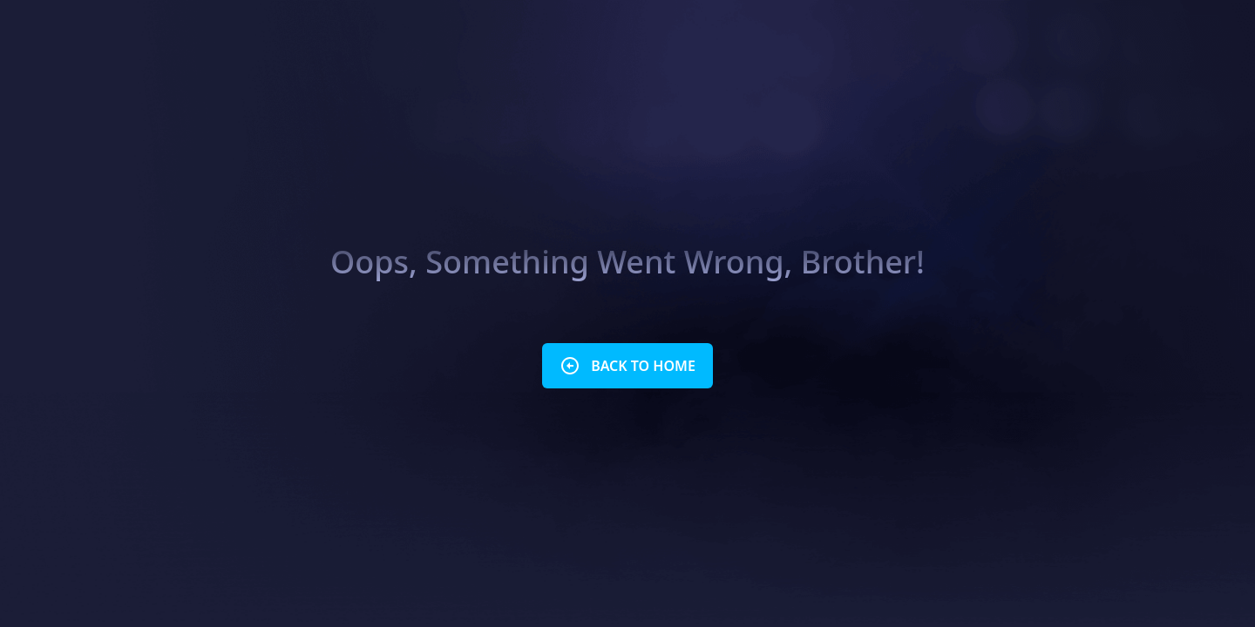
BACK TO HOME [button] (627, 365)
